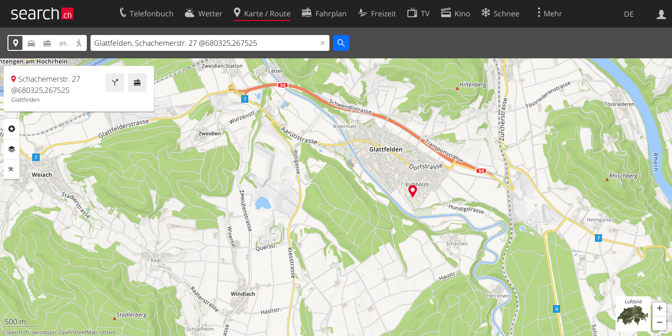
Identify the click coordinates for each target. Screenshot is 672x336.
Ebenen (12, 149)
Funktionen (12, 169)
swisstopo (44, 332)
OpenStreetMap (78, 332)
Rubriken (12, 129)
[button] (659, 309)
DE (629, 14)
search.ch (18, 332)
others (107, 332)
